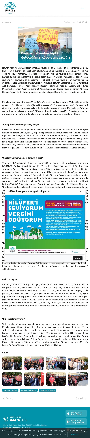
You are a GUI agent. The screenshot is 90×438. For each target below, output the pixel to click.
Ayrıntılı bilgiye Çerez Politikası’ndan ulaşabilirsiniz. (45, 436)
